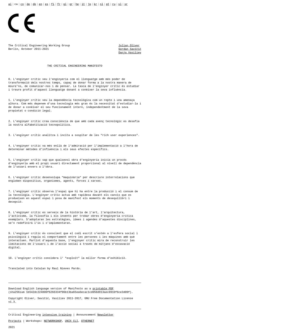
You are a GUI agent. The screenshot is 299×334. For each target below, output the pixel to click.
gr (71, 4)
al (10, 4)
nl (101, 4)
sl (120, 4)
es (46, 4)
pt (107, 4)
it (83, 4)
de (28, 4)
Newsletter (105, 314)
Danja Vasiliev (130, 52)
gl (65, 4)
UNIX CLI (71, 321)
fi (52, 4)
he (77, 4)
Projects (14, 321)
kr (95, 4)
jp (89, 4)
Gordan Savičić (130, 49)
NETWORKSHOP (53, 321)
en (40, 4)
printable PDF (103, 288)
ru (113, 4)
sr (126, 4)
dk (34, 4)
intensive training (56, 314)
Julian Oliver (129, 45)
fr (58, 4)
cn (22, 4)
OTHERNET (87, 321)
